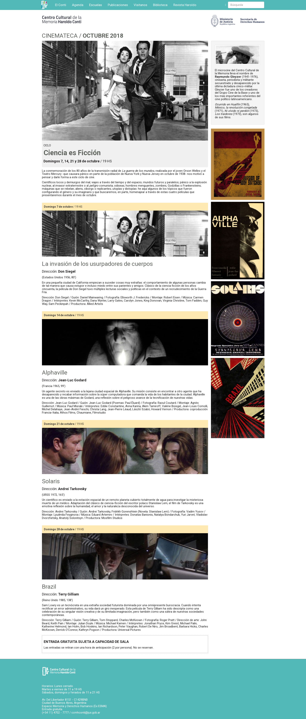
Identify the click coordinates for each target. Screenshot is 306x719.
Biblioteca (160, 5)
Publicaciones (118, 5)
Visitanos (140, 5)
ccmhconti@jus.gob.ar (85, 712)
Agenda (77, 5)
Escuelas (95, 5)
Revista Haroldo (184, 5)
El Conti (60, 5)
